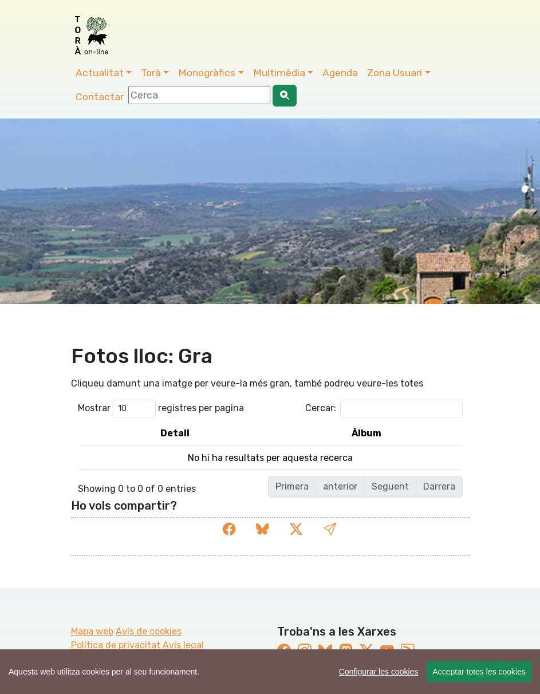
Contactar (100, 96)
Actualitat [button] (100, 72)
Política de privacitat (115, 645)
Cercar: (384, 408)
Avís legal (183, 645)
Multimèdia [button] (279, 72)
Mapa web (92, 631)
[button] (330, 529)
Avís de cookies (149, 631)
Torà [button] (151, 72)
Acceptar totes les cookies (479, 671)
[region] (270, 671)
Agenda (340, 72)
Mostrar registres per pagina (161, 408)
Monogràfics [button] (206, 72)
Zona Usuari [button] (394, 72)
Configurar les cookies (379, 671)
